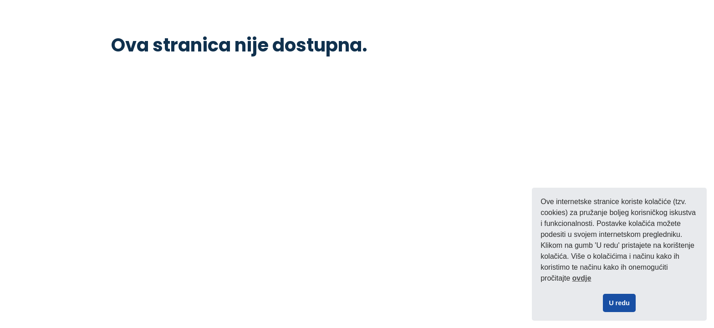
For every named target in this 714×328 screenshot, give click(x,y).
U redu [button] (619, 303)
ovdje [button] (582, 278)
